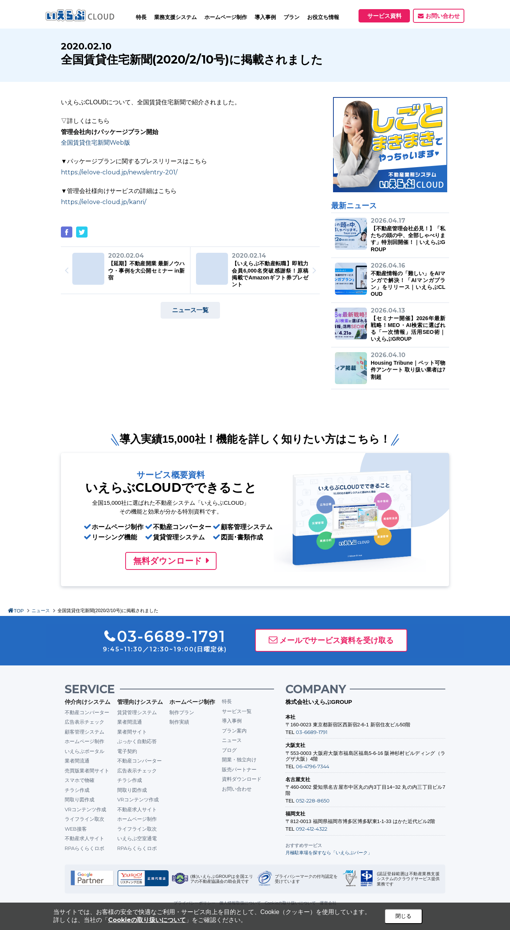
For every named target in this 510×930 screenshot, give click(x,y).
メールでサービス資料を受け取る (336, 640)
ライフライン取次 (84, 819)
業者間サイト (132, 732)
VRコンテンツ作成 (85, 809)
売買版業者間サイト (87, 770)
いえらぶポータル (84, 751)
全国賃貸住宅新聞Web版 (95, 142)
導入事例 (232, 721)
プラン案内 (234, 730)
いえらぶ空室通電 (137, 838)
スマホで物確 (79, 780)
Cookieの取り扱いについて (147, 920)
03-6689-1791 (311, 732)
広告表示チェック (84, 722)
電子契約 (127, 751)
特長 (141, 17)
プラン (292, 17)
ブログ (229, 750)
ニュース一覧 (190, 310)
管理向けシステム (140, 701)
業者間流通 (77, 761)
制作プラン (181, 712)
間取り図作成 (79, 799)
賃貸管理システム (137, 712)
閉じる (403, 916)
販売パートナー (239, 769)
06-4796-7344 (312, 766)
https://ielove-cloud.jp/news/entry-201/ (119, 172)
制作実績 (179, 722)
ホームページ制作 (84, 741)
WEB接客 (76, 829)
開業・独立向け (239, 759)
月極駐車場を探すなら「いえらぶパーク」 (328, 852)
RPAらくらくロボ (84, 848)
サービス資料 (384, 15)
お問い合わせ (443, 15)
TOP (19, 611)
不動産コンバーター (87, 712)
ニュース (41, 610)
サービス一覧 (237, 711)
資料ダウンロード (241, 779)
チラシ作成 (77, 790)
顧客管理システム (84, 732)
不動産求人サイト (84, 838)
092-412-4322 (311, 829)
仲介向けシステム (87, 701)
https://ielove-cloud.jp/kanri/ (103, 202)
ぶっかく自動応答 (137, 741)
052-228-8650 (313, 801)
